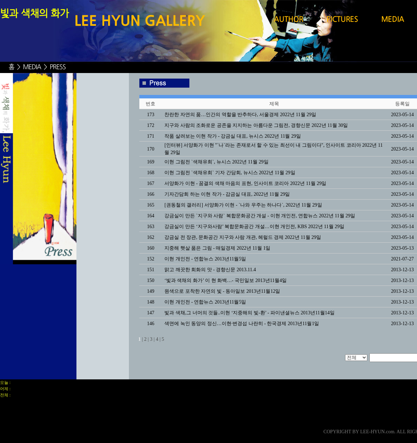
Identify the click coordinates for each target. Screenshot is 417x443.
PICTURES (342, 20)
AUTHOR (288, 20)
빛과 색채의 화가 (34, 14)
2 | (146, 339)
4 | (158, 339)
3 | (152, 339)
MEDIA (392, 20)
